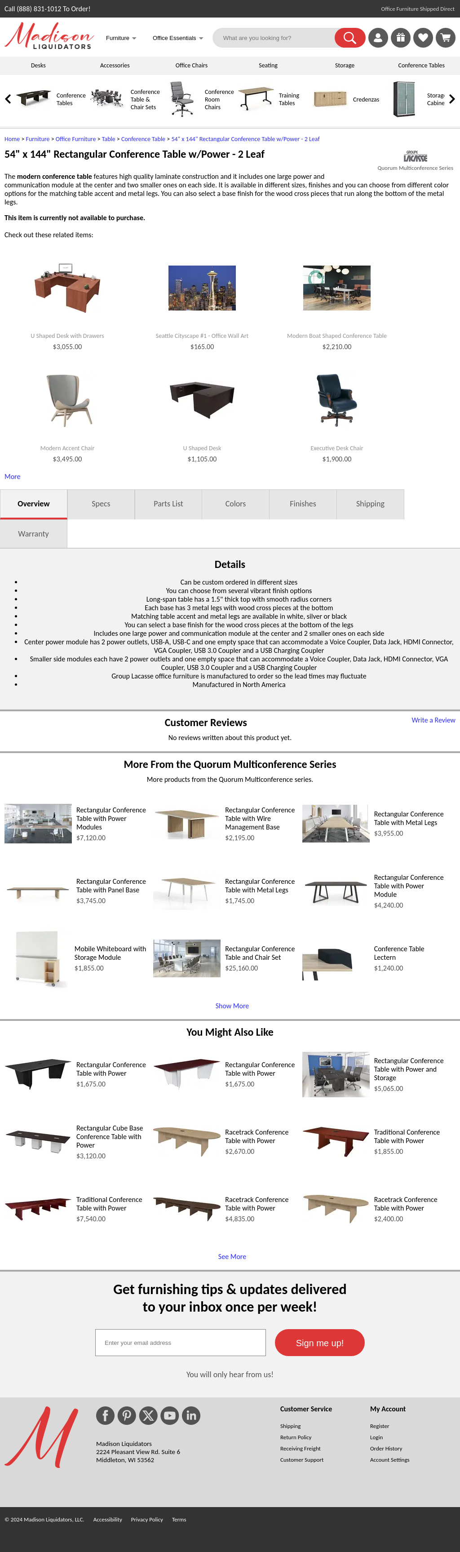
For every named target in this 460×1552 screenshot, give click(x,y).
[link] (446, 38)
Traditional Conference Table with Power (407, 1136)
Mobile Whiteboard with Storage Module (110, 953)
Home (12, 139)
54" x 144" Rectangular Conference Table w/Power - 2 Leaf (245, 139)
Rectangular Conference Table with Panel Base (111, 885)
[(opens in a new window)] (416, 156)
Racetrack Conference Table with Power (256, 1136)
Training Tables (289, 99)
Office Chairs (192, 65)
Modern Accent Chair (67, 448)
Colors (236, 504)
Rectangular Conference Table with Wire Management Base (260, 818)
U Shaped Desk (202, 448)
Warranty (33, 534)
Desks (38, 65)
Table (108, 139)
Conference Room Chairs (219, 99)
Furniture (38, 139)
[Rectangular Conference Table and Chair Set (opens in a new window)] (187, 975)
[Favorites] (423, 45)
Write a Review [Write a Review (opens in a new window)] (433, 720)
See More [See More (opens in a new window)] (232, 1256)
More (12, 476)
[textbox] (180, 1342)
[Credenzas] (330, 115)
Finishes (303, 504)
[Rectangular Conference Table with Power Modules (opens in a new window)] (38, 841)
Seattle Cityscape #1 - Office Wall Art (202, 336)
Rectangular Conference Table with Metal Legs (409, 818)
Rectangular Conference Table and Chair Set (260, 953)
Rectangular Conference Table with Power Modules (111, 818)
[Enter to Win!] (401, 45)
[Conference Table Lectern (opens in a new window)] (336, 978)
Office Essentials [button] (178, 39)
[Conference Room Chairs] (182, 115)
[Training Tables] (256, 115)
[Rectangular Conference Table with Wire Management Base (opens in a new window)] (187, 837)
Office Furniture (76, 139)
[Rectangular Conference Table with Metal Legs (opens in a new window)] (336, 840)
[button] (350, 38)
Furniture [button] (121, 39)
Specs (101, 504)
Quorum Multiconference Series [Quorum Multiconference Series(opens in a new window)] (415, 167)
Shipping (370, 504)
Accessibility (107, 1519)
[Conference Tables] (34, 115)
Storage (344, 65)
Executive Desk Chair (336, 448)
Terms (179, 1519)
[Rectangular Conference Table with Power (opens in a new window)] (38, 1087)
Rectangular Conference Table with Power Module (409, 886)
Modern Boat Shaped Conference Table (337, 336)
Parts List (168, 504)
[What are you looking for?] (279, 38)
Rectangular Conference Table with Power (111, 1069)
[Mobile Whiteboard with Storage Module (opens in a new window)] (37, 987)
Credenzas (366, 99)
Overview (33, 504)
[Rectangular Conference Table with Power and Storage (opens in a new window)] (336, 1095)
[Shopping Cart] (446, 38)
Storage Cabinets (438, 99)
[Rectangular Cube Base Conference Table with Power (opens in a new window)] (38, 1152)
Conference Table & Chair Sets (145, 99)
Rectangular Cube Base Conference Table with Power (109, 1136)
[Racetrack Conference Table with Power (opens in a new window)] (187, 1154)
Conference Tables (421, 65)
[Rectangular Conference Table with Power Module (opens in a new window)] (336, 903)
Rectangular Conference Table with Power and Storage (409, 1069)
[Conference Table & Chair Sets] (108, 115)
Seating (268, 65)
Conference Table (143, 139)
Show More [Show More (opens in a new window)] (232, 1006)
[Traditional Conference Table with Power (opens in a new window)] (336, 1155)
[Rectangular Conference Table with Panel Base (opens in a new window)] (38, 907)
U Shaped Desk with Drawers (67, 336)
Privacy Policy (147, 1519)
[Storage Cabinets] (404, 115)
